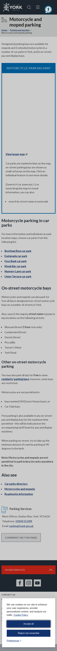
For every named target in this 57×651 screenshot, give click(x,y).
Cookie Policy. (21, 615)
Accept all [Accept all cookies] (28, 624)
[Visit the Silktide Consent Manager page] (48, 641)
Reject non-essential (28, 633)
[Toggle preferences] (14, 640)
